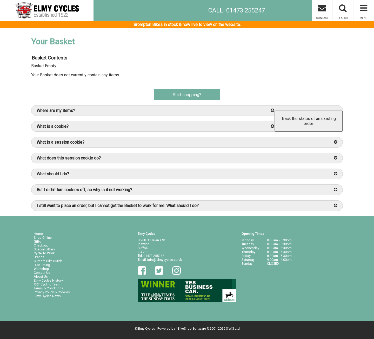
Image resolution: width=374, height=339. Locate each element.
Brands (39, 257)
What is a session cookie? (187, 142)
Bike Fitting (42, 265)
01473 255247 (153, 256)
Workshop (41, 269)
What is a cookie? (155, 126)
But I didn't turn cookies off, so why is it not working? (187, 189)
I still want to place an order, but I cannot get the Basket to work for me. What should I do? (187, 205)
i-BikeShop (184, 328)
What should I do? (187, 173)
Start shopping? (187, 94)
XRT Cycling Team (47, 284)
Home (38, 234)
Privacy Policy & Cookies (52, 292)
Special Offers (44, 249)
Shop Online (43, 238)
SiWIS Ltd (233, 328)
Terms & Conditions (48, 288)
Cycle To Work (44, 253)
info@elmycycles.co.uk (164, 260)
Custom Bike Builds (48, 261)
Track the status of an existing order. (308, 121)
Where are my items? (155, 110)
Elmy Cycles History (48, 280)
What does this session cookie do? (187, 158)
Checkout (41, 245)
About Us (41, 276)
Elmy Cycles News (47, 296)
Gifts (37, 241)
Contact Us (42, 273)
